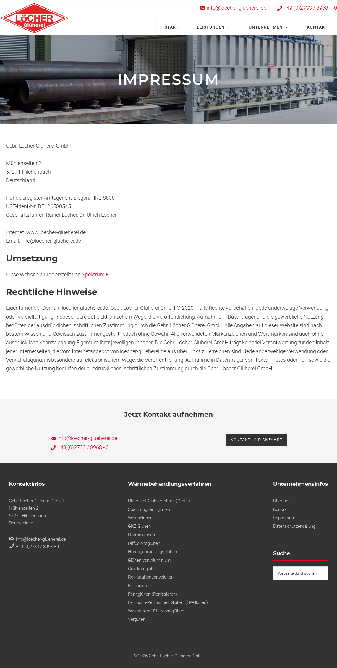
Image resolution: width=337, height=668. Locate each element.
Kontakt (317, 27)
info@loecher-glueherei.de (83, 437)
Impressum (284, 518)
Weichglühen (140, 518)
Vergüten (136, 619)
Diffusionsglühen (144, 543)
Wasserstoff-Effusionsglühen (156, 611)
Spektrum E (95, 274)
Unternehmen (269, 27)
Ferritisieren (139, 585)
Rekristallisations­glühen (151, 577)
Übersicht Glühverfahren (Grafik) (159, 501)
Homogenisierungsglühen (152, 551)
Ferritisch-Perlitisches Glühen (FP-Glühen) (168, 602)
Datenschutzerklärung (294, 526)
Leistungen (214, 27)
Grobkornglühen (143, 568)
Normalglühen (141, 534)
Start (172, 27)
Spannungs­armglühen (149, 509)
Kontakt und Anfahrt (256, 439)
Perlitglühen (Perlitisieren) (152, 594)
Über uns (282, 501)
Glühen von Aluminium (149, 560)
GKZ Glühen (139, 526)
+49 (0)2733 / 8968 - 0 (79, 447)
